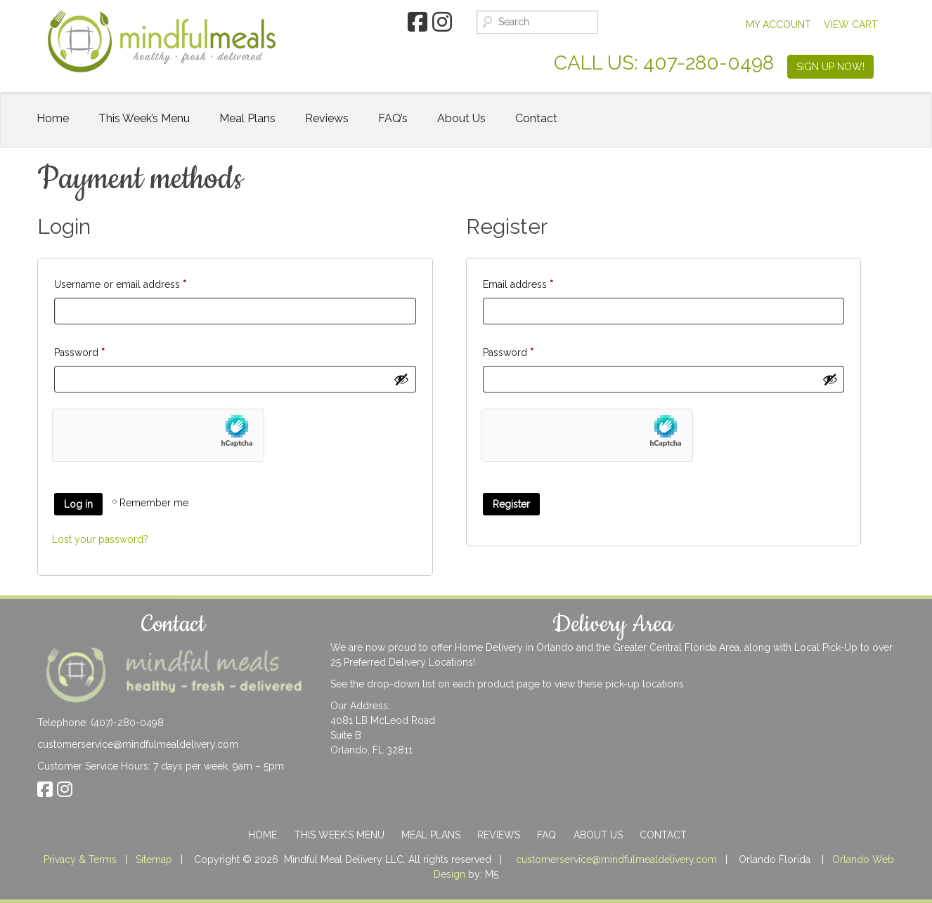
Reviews (327, 118)
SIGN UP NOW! (830, 66)
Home (53, 118)
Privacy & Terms (80, 859)
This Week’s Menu (144, 118)
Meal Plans (247, 118)
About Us (461, 118)
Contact (536, 118)
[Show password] (401, 379)
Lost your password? (100, 539)
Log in (78, 504)
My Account (778, 24)
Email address (518, 282)
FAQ (546, 835)
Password (79, 350)
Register (511, 504)
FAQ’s (393, 118)
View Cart (851, 24)
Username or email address (120, 282)
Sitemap (154, 859)
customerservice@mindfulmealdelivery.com (137, 744)
